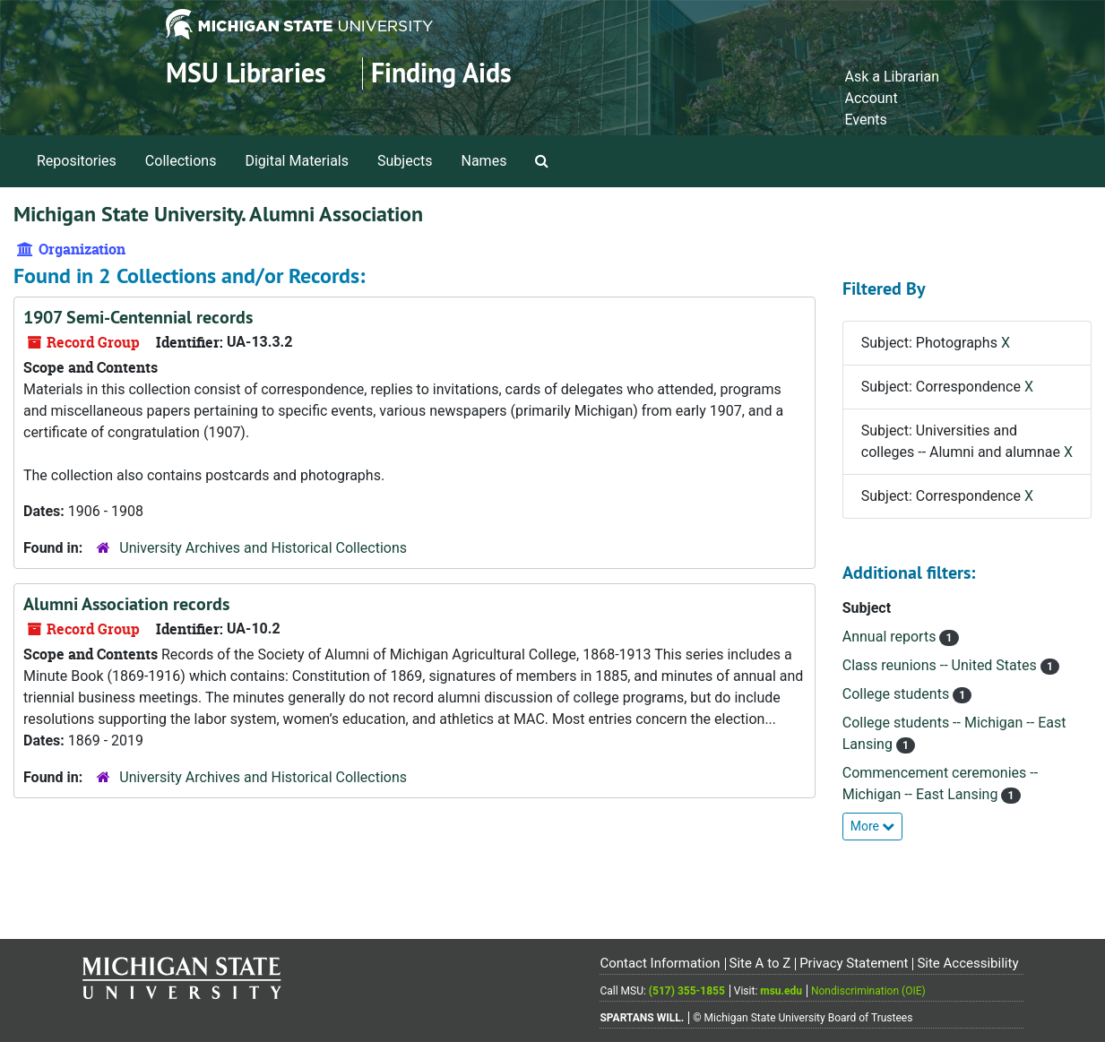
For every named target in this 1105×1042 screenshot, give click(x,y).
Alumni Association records (126, 604)
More (872, 826)
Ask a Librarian (891, 76)
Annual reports (891, 636)
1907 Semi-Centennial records (138, 317)
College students (897, 693)
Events (865, 119)
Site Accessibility (967, 963)
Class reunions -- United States (941, 665)
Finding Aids (441, 73)
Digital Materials (297, 160)
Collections (181, 160)
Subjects (404, 160)
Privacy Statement (853, 963)
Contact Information (660, 963)
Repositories (77, 160)
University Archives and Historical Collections (263, 547)
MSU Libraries (246, 73)
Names (484, 160)
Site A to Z (759, 963)
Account (870, 98)
